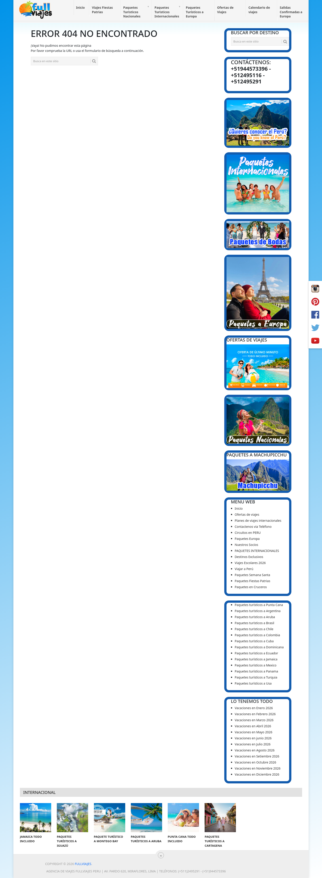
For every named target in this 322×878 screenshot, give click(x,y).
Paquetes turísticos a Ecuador (256, 653)
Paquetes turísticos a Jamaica (256, 659)
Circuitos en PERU (248, 532)
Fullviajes (83, 864)
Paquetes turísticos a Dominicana (259, 647)
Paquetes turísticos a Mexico (256, 665)
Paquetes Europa (247, 539)
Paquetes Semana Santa (252, 575)
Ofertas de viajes (247, 514)
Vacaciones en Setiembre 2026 (257, 756)
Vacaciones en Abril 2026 (253, 726)
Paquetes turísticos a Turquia (256, 677)
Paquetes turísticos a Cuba (254, 641)
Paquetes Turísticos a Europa (194, 11)
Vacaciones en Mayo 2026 (253, 732)
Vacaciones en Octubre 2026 (255, 762)
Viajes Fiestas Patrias (102, 9)
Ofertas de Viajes (225, 9)
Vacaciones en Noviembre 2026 (258, 768)
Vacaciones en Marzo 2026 (254, 720)
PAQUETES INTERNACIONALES (257, 551)
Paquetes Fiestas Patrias (252, 581)
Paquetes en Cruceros (251, 587)
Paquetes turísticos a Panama (256, 671)
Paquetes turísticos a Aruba (255, 617)
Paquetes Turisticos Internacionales (167, 11)
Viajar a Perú (244, 569)
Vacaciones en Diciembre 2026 (257, 774)
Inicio (80, 7)
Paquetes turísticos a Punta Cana (259, 605)
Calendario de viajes (259, 9)
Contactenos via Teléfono (253, 526)
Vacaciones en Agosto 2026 (255, 750)
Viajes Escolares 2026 (250, 563)
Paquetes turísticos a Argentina (258, 611)
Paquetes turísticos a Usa (253, 683)
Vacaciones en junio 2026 (253, 738)
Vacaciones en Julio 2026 (253, 744)
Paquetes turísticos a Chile (254, 629)
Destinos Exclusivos (249, 557)
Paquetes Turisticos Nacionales (131, 11)
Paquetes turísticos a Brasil (254, 623)
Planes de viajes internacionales (258, 520)
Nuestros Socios (246, 545)
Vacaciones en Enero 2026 (254, 708)
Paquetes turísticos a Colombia (257, 635)
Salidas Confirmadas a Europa (291, 11)
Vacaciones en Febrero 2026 (255, 714)
